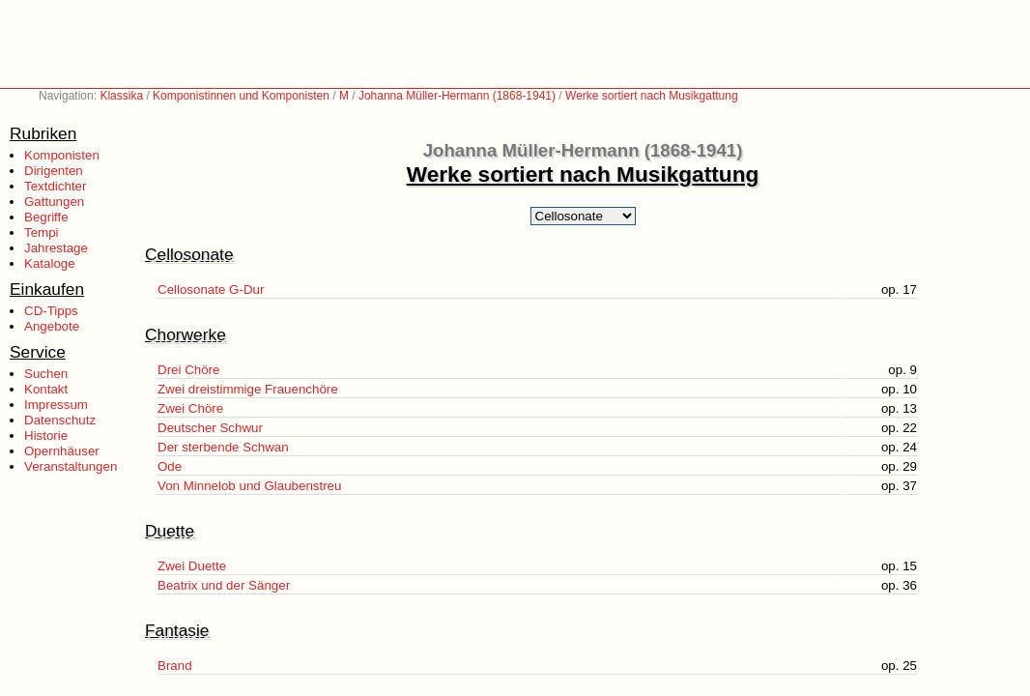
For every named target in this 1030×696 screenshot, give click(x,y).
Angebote (51, 326)
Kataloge (49, 263)
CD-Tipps (51, 311)
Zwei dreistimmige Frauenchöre (247, 389)
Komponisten (62, 155)
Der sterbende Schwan (223, 447)
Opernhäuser (62, 451)
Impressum (56, 404)
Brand (174, 665)
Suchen (46, 373)
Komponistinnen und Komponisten (241, 95)
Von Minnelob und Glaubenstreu (249, 485)
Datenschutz (60, 420)
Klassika (121, 95)
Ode (169, 466)
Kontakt (46, 389)
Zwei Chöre (190, 408)
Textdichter (55, 186)
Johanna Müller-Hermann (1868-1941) (457, 95)
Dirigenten (53, 170)
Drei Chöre (188, 369)
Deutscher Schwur (210, 427)
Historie (46, 435)
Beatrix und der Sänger (223, 585)
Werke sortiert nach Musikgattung (651, 95)
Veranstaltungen (70, 466)
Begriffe (46, 217)
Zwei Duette (191, 566)
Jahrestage (56, 248)
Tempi (41, 232)
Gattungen (54, 201)
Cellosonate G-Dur (210, 289)
